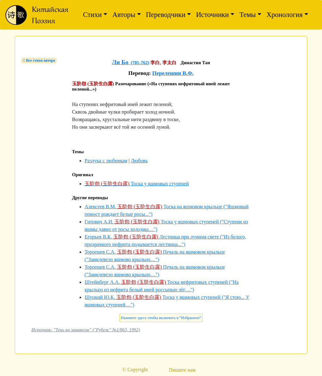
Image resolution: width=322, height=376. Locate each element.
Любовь (139, 160)
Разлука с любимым (106, 160)
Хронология (284, 15)
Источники (212, 15)
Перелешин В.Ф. (173, 73)
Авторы (123, 15)
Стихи (92, 15)
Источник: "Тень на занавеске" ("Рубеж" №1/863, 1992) (85, 329)
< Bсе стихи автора (39, 60)
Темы (247, 15)
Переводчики (166, 15)
